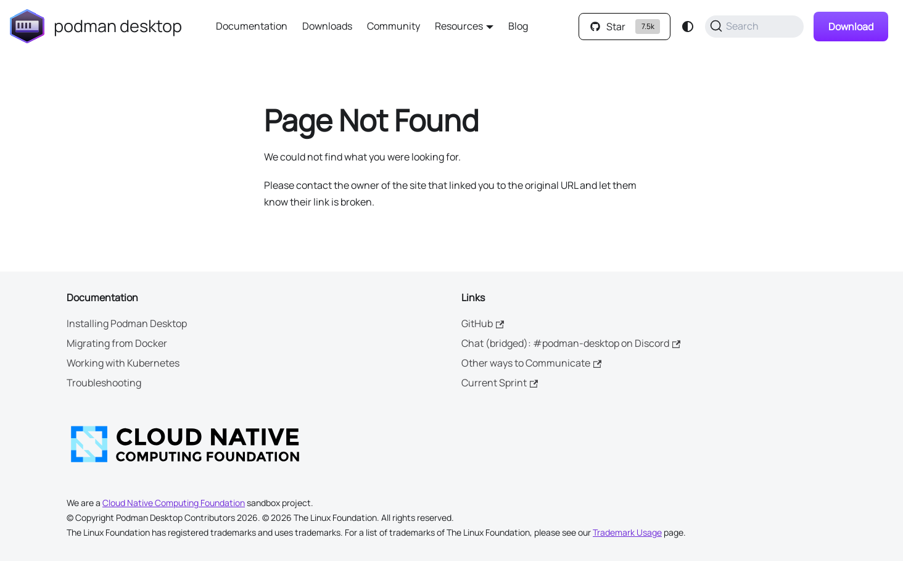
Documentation (251, 26)
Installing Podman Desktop (127, 323)
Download (850, 26)
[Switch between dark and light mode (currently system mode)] (688, 26)
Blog (518, 26)
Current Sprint (499, 382)
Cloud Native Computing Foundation (173, 503)
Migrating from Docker (117, 343)
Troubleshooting (104, 382)
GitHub (482, 323)
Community (393, 26)
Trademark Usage (627, 532)
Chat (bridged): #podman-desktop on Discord (570, 343)
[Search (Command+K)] (754, 26)
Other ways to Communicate (531, 363)
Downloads (327, 26)
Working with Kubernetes (123, 363)
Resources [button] (459, 26)
